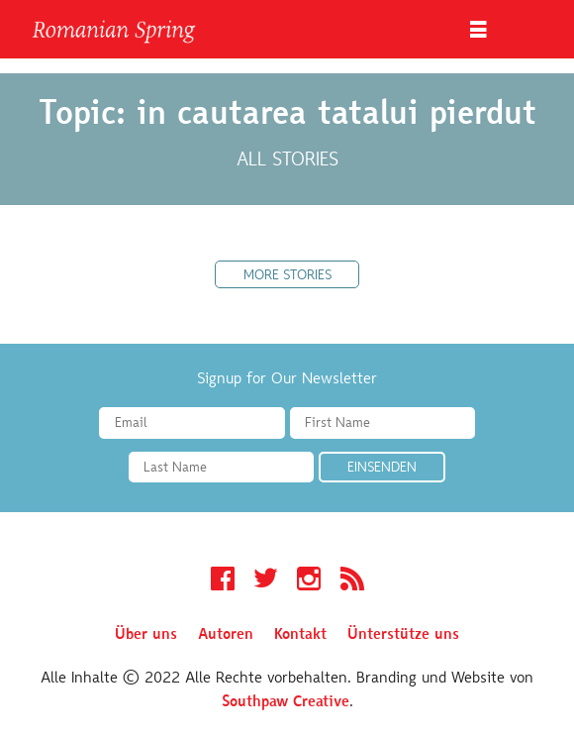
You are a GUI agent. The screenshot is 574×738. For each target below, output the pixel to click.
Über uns (146, 635)
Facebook (223, 581)
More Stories (287, 276)
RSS (352, 581)
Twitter (265, 581)
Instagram (309, 581)
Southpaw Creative (285, 702)
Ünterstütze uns (403, 635)
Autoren (225, 635)
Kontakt (300, 635)
